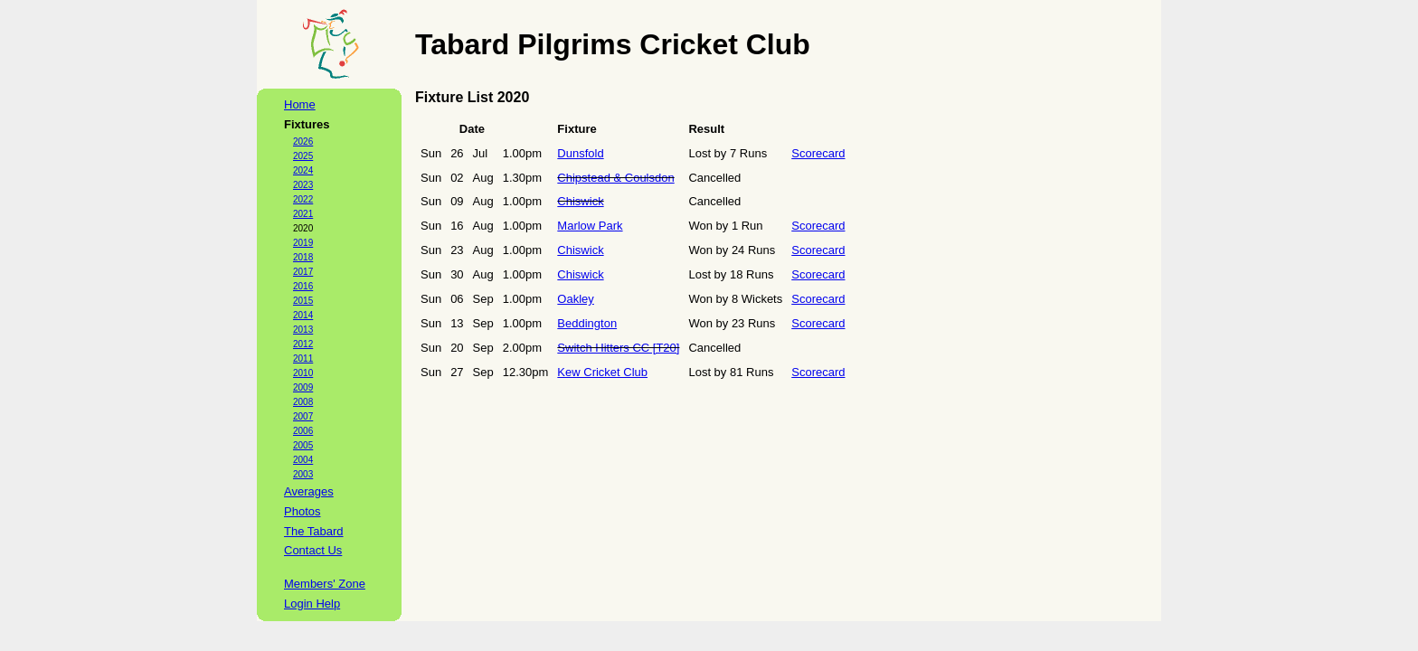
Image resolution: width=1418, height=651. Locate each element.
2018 (303, 257)
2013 (303, 330)
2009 (303, 387)
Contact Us (313, 550)
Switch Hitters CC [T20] (618, 347)
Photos (302, 511)
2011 (303, 358)
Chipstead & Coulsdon (615, 177)
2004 (303, 460)
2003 (303, 474)
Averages (309, 491)
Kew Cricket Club (602, 372)
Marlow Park (589, 225)
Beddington (587, 323)
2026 (303, 141)
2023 (303, 185)
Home (300, 104)
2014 (303, 315)
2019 (303, 243)
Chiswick (580, 201)
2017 (303, 272)
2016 (303, 286)
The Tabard (314, 531)
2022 (303, 199)
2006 (303, 431)
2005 (303, 445)
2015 (303, 301)
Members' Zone (324, 583)
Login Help (312, 603)
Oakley (575, 299)
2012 (303, 344)
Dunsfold (580, 153)
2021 (303, 214)
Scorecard (818, 153)
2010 (303, 373)
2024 (303, 170)
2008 (303, 402)
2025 (303, 156)
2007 (303, 416)
